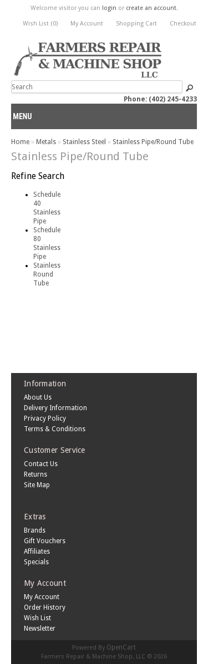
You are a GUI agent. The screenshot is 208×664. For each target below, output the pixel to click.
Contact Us (41, 464)
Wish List (37, 618)
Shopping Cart (136, 23)
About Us (38, 397)
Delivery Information (55, 408)
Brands (34, 530)
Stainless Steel (84, 142)
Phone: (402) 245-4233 (160, 99)
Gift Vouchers (44, 541)
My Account (86, 23)
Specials (36, 562)
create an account (151, 8)
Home (20, 142)
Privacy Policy (45, 418)
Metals (46, 142)
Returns (35, 474)
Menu (22, 116)
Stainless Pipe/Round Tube (153, 142)
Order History (44, 607)
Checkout (183, 23)
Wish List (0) (40, 23)
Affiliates (37, 551)
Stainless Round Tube (46, 274)
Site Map (37, 485)
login (109, 8)
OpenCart (121, 647)
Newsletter (39, 628)
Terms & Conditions (54, 429)
